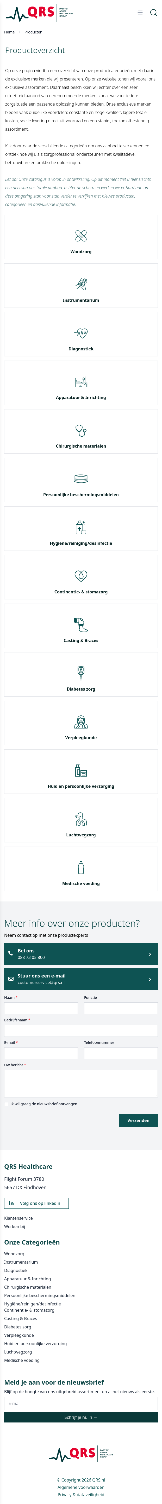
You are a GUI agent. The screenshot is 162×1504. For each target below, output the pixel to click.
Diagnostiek (81, 349)
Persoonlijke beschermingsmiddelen (81, 495)
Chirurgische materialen (81, 446)
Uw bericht (15, 1064)
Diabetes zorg (81, 689)
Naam (10, 997)
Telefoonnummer (99, 1042)
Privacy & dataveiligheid (81, 1494)
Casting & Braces (81, 640)
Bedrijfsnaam (17, 1019)
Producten (33, 32)
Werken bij (14, 1226)
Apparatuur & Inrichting (81, 397)
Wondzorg (81, 251)
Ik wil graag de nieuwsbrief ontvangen (43, 1103)
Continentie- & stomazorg (81, 592)
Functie (90, 997)
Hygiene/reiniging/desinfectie (81, 543)
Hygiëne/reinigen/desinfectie (32, 1304)
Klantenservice (18, 1218)
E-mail (11, 1042)
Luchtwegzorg (81, 835)
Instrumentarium (81, 300)
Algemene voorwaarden (81, 1487)
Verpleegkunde (81, 738)
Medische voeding (81, 883)
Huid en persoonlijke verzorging (81, 786)
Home (9, 32)
